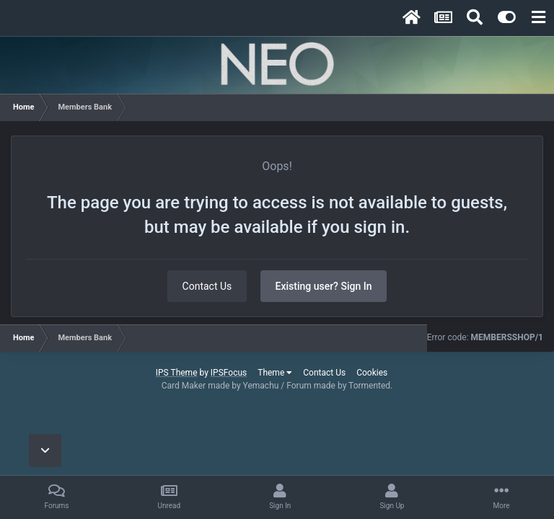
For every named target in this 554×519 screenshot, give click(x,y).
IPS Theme (177, 373)
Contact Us (207, 286)
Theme (275, 373)
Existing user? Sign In (324, 286)
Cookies (371, 373)
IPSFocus (229, 373)
